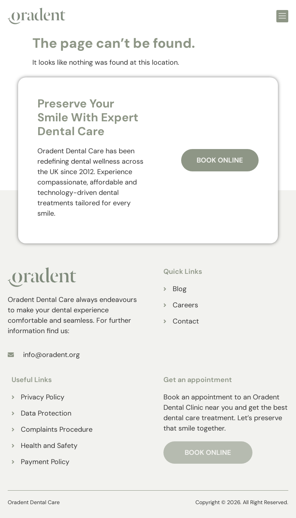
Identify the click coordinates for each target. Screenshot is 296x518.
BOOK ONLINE (208, 452)
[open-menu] (282, 16)
